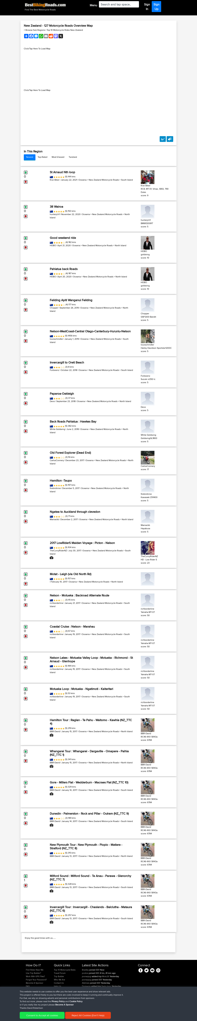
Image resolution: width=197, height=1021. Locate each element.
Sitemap (51, 1017)
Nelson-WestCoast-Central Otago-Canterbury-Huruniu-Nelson (90, 331)
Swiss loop (106, 1003)
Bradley (85, 987)
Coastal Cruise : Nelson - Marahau (72, 626)
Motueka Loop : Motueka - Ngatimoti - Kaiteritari (81, 689)
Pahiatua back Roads (64, 269)
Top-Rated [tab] (42, 157)
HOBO (53, 245)
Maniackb (54, 519)
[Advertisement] (98, 69)
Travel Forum (60, 990)
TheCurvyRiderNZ (58, 550)
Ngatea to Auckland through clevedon (75, 511)
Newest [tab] (29, 157)
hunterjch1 (55, 214)
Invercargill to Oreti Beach (67, 362)
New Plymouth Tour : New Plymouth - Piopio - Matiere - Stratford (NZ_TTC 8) (86, 846)
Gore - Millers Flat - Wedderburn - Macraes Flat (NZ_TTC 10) (89, 782)
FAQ (28, 1003)
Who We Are (59, 997)
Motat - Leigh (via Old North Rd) (70, 574)
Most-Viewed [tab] (58, 157)
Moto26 (105, 994)
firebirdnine (55, 488)
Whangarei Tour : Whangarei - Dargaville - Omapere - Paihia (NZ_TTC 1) (89, 753)
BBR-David (55, 731)
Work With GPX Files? (35, 994)
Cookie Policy (76, 1017)
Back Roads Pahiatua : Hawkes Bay (73, 421)
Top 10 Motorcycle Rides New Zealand (65, 30)
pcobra (85, 990)
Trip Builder (59, 994)
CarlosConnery (57, 460)
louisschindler (56, 339)
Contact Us (59, 1000)
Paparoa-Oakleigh (62, 393)
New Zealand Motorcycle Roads (104, 179)
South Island (127, 179)
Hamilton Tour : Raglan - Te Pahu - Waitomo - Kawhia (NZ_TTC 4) (91, 722)
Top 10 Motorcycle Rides (65, 987)
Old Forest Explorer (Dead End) (70, 452)
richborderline (56, 603)
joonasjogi (87, 994)
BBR (97, 987)
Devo (52, 401)
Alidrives (86, 1000)
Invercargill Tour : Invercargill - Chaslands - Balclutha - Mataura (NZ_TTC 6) (91, 909)
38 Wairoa (56, 206)
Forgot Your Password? (36, 997)
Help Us (57, 1003)
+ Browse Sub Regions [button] (35, 30)
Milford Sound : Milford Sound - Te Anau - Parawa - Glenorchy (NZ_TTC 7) (90, 878)
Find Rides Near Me (34, 987)
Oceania (82, 179)
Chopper (54, 307)
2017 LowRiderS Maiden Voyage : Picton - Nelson (82, 543)
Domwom (86, 1003)
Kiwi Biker (54, 179)
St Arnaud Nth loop (62, 172)
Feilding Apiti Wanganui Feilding (71, 300)
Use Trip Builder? (33, 990)
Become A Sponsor (34, 1000)
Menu (93, 5)
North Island (120, 245)
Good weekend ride (63, 238)
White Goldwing (57, 429)
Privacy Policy (63, 1017)
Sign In (147, 6)
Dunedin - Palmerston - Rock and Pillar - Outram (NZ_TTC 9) (89, 813)
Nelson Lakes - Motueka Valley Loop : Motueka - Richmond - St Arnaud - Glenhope (91, 659)
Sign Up (156, 6)
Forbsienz (54, 370)
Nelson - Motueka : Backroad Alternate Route (79, 595)
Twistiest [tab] (73, 157)
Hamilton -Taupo (61, 480)
